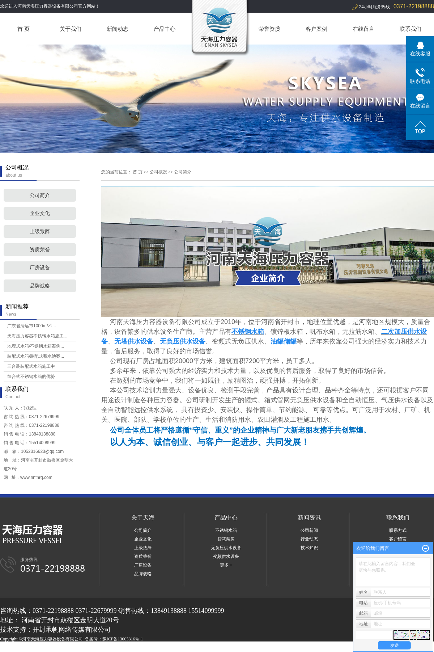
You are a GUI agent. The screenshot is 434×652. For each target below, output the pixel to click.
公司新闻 (309, 530)
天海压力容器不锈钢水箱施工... (37, 335)
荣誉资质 (269, 29)
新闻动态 (117, 29)
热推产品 (8, 647)
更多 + (226, 565)
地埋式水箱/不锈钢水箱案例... (35, 346)
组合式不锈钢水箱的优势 (31, 376)
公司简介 (40, 195)
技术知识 (309, 547)
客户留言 (398, 539)
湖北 (69, 647)
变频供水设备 (226, 556)
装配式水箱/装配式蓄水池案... (35, 356)
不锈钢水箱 (226, 530)
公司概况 (158, 171)
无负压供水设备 (226, 547)
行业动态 (309, 539)
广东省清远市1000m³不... (31, 325)
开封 (137, 647)
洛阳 (108, 647)
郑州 (79, 647)
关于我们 (70, 29)
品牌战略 (40, 286)
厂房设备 (40, 267)
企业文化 (40, 213)
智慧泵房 (226, 539)
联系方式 (398, 530)
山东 (88, 647)
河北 (59, 647)
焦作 (127, 647)
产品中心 (164, 29)
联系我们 (410, 29)
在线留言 (363, 29)
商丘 (98, 647)
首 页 (23, 29)
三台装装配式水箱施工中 (31, 366)
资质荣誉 (40, 249)
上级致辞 (40, 231)
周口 (118, 647)
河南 (49, 647)
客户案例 (316, 29)
